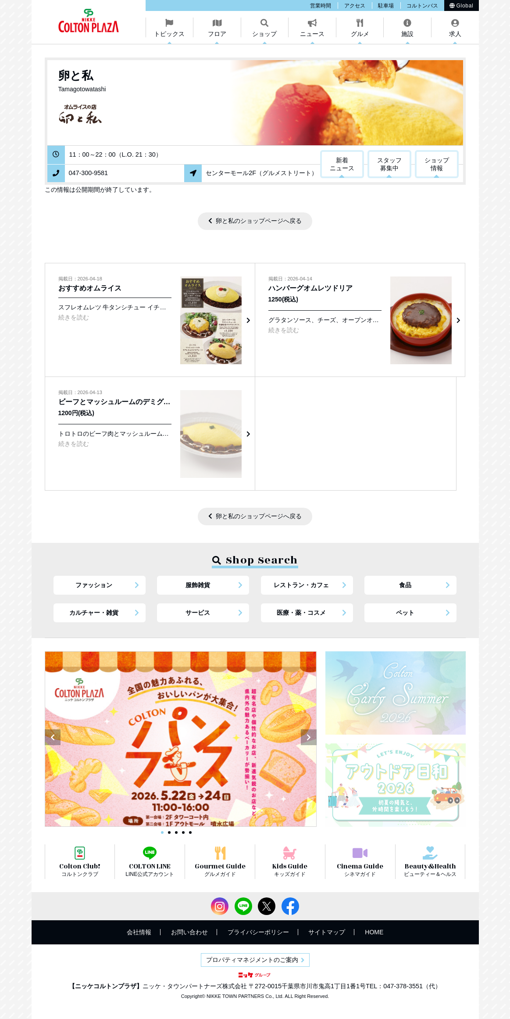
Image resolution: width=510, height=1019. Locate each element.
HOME (374, 932)
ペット (405, 612)
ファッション (93, 584)
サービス (197, 612)
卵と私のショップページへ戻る (259, 220)
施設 (407, 33)
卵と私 (75, 75)
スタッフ (389, 164)
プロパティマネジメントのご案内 (252, 959)
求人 (455, 33)
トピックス (169, 33)
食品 (405, 584)
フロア (217, 33)
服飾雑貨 (197, 584)
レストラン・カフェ (301, 584)
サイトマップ (326, 932)
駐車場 (386, 6)
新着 (342, 164)
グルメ (360, 33)
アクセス (354, 6)
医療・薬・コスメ (301, 612)
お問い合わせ (189, 932)
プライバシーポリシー (258, 932)
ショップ (264, 33)
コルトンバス (422, 6)
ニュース (312, 33)
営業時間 (320, 6)
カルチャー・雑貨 (93, 612)
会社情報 (139, 932)
